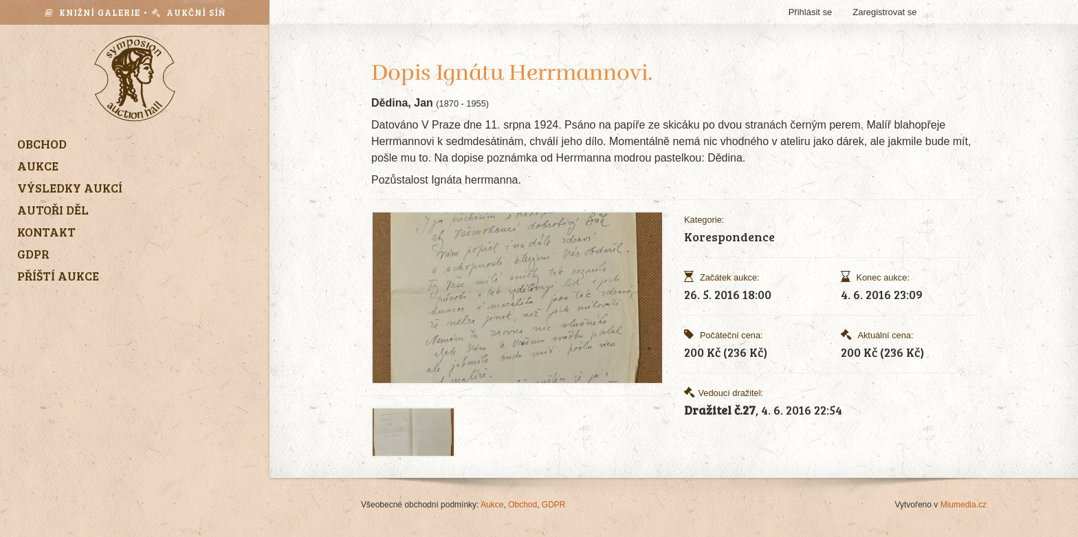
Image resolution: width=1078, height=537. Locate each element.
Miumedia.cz (963, 504)
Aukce (492, 504)
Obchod (522, 504)
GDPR (554, 504)
